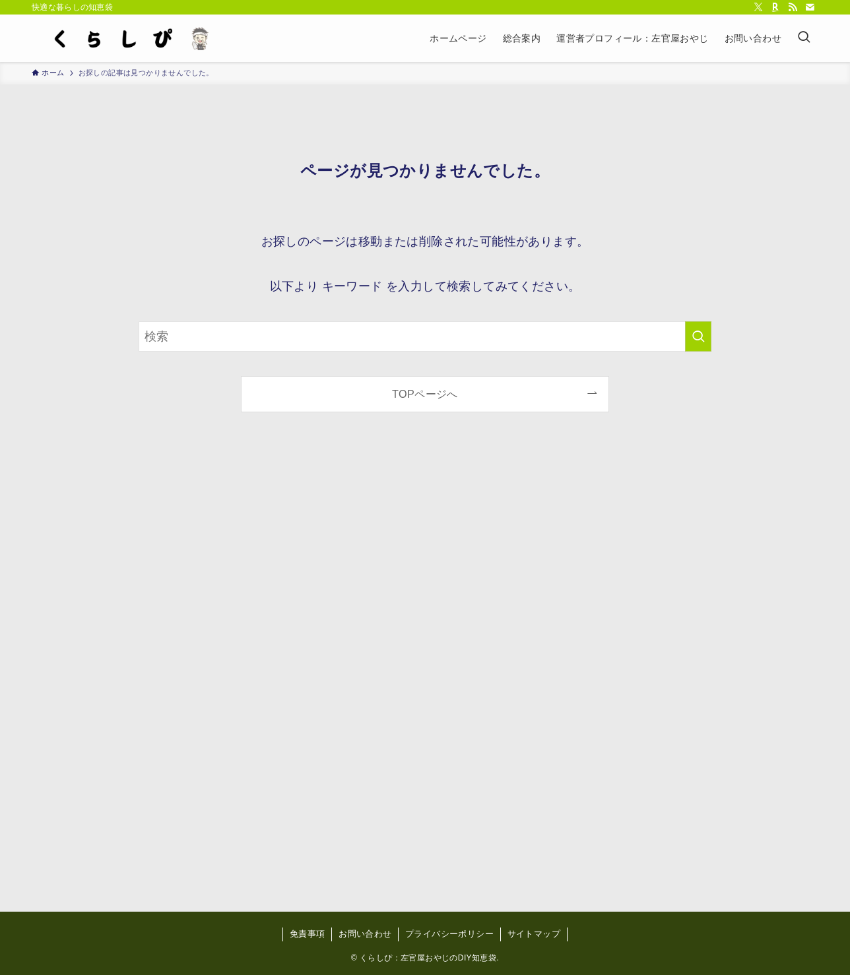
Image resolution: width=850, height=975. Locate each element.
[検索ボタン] (803, 38)
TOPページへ (425, 394)
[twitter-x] (758, 7)
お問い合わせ (365, 934)
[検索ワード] (425, 336)
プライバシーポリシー (449, 934)
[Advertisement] (425, 672)
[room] (775, 7)
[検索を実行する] (698, 336)
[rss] (792, 7)
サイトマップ (533, 934)
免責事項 (307, 934)
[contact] (809, 7)
